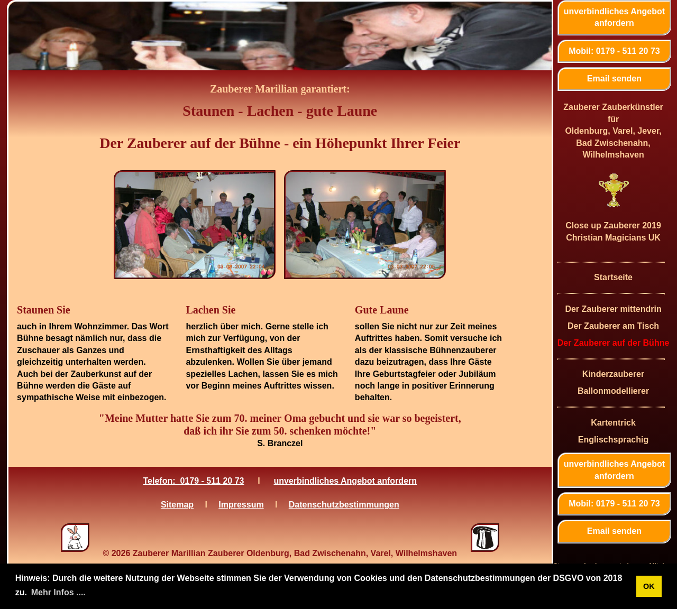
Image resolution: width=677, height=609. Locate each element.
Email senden (614, 78)
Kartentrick (613, 422)
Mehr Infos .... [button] (58, 592)
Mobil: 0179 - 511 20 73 (614, 51)
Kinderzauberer (613, 374)
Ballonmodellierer (613, 390)
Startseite (613, 277)
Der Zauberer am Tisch (613, 325)
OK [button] (649, 586)
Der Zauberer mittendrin (613, 308)
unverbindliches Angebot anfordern (614, 17)
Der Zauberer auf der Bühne (613, 342)
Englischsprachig (613, 439)
